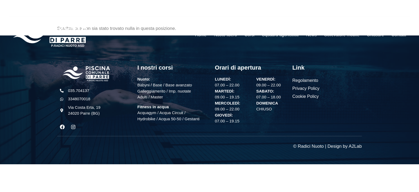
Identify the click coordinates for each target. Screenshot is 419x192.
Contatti (398, 35)
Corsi (249, 35)
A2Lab (355, 146)
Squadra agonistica (280, 35)
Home (201, 35)
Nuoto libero (225, 35)
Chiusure (375, 35)
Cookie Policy (305, 96)
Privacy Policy (305, 88)
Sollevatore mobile (341, 35)
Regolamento (305, 80)
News (311, 35)
